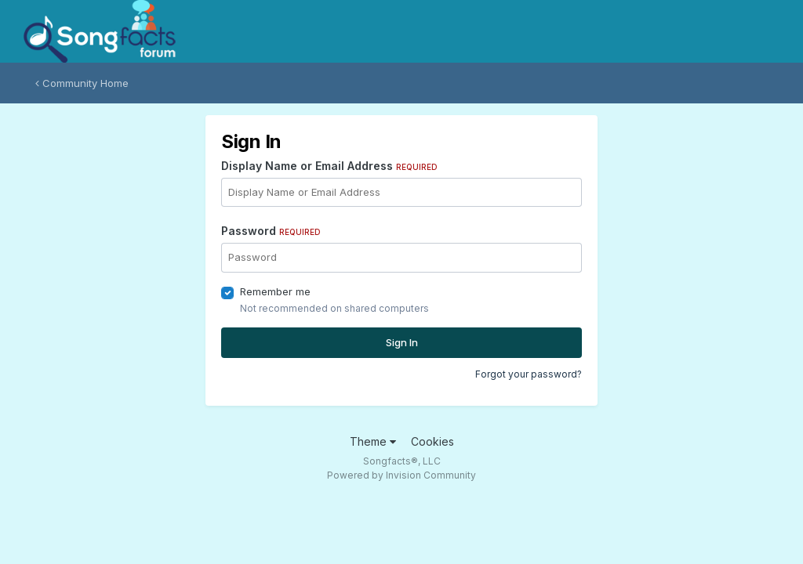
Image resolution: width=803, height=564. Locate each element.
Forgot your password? (528, 374)
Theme (373, 441)
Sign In (402, 342)
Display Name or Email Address (329, 165)
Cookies (432, 441)
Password (271, 230)
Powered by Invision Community (401, 475)
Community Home (82, 83)
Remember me (275, 291)
